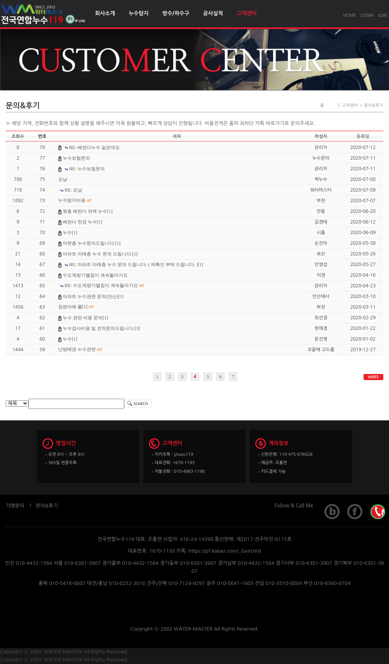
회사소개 (105, 13)
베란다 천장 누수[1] (82, 222)
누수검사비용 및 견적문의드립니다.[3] (101, 328)
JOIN (382, 15)
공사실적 (213, 13)
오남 (62, 179)
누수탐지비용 (75, 200)
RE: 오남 (73, 190)
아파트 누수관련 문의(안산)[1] (93, 296)
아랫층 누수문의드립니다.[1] (91, 243)
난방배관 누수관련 (80, 349)
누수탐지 (139, 13)
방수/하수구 (175, 13)
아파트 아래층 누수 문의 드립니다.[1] (100, 254)
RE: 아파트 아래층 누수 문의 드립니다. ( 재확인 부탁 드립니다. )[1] (136, 264)
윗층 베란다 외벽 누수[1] (87, 211)
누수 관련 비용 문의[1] (85, 317)
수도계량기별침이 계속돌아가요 (95, 275)
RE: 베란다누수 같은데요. (95, 147)
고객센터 (247, 13)
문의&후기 (47, 505)
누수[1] (70, 232)
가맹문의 (15, 505)
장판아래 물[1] (76, 306)
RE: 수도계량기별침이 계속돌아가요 (104, 285)
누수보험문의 (76, 158)
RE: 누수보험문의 (87, 168)
